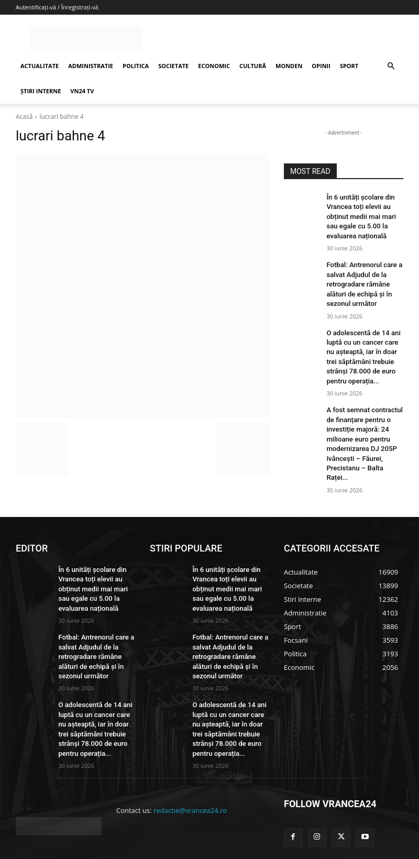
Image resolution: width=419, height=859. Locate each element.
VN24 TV (82, 91)
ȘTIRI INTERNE (40, 91)
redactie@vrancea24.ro (190, 769)
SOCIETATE (173, 66)
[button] (390, 66)
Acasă (24, 116)
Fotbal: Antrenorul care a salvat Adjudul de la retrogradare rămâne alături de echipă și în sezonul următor (360, 278)
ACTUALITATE (39, 66)
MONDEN (288, 66)
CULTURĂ (252, 66)
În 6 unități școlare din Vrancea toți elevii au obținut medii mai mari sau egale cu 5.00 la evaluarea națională (363, 214)
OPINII (321, 66)
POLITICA (136, 66)
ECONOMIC (214, 66)
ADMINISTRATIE (90, 66)
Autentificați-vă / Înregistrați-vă (57, 7)
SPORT (349, 66)
